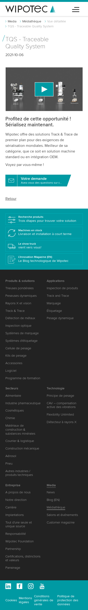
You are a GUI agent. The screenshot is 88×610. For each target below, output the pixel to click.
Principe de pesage (60, 396)
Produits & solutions (20, 281)
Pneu (8, 464)
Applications (56, 281)
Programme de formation (22, 378)
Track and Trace (58, 296)
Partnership (13, 549)
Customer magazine (61, 522)
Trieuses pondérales (19, 288)
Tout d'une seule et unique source (18, 524)
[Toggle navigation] (75, 8)
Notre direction (16, 500)
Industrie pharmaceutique (23, 403)
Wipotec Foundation (19, 541)
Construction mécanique (22, 448)
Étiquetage (54, 311)
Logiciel (10, 371)
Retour (10, 198)
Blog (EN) (53, 500)
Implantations (14, 515)
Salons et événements (62, 515)
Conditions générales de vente (43, 600)
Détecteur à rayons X (62, 422)
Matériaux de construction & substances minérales (20, 430)
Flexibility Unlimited (60, 414)
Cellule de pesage (18, 348)
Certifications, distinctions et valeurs (22, 558)
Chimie (10, 418)
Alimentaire (13, 396)
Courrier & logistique (19, 441)
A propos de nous (18, 492)
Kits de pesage (16, 356)
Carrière (10, 507)
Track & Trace (15, 311)
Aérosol (10, 456)
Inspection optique (18, 326)
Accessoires (13, 363)
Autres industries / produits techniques (19, 473)
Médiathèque (31, 21)
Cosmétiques (14, 410)
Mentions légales (25, 600)
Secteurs (11, 388)
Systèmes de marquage (22, 333)
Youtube (42, 586)
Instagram (31, 586)
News (51, 492)
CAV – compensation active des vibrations (61, 405)
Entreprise (12, 485)
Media (12, 21)
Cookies (11, 600)
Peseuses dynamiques (21, 296)
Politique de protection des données (67, 600)
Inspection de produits (62, 288)
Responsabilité (15, 534)
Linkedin (8, 586)
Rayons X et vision (18, 303)
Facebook (19, 586)
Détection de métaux (20, 318)
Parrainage (12, 568)
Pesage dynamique (60, 318)
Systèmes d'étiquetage (21, 341)
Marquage (54, 303)
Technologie (56, 388)
